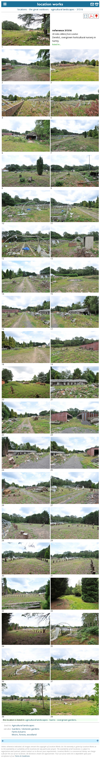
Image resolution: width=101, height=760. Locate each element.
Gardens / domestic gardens (25, 728)
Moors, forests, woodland (24, 734)
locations (22, 9)
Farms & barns (19, 731)
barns (52, 719)
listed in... (56, 44)
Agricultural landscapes (23, 725)
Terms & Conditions (22, 756)
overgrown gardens (66, 719)
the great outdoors (39, 9)
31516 (80, 9)
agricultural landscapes (62, 9)
